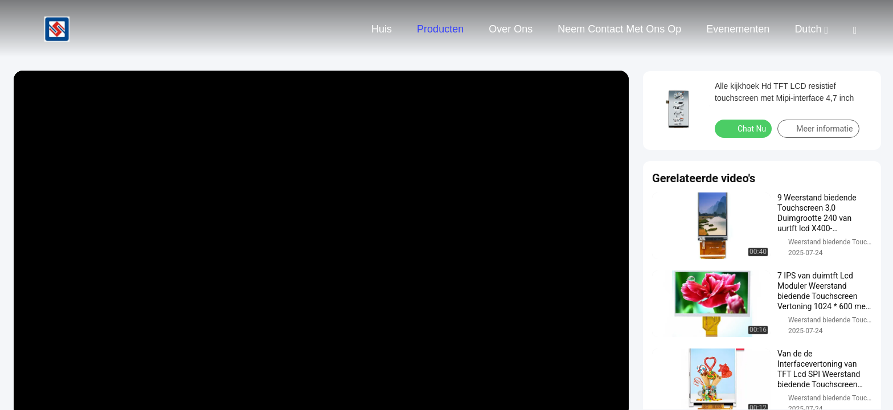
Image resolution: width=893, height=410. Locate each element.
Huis (381, 29)
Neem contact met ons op (619, 29)
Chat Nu (744, 128)
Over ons (510, 29)
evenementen (737, 29)
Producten (440, 29)
